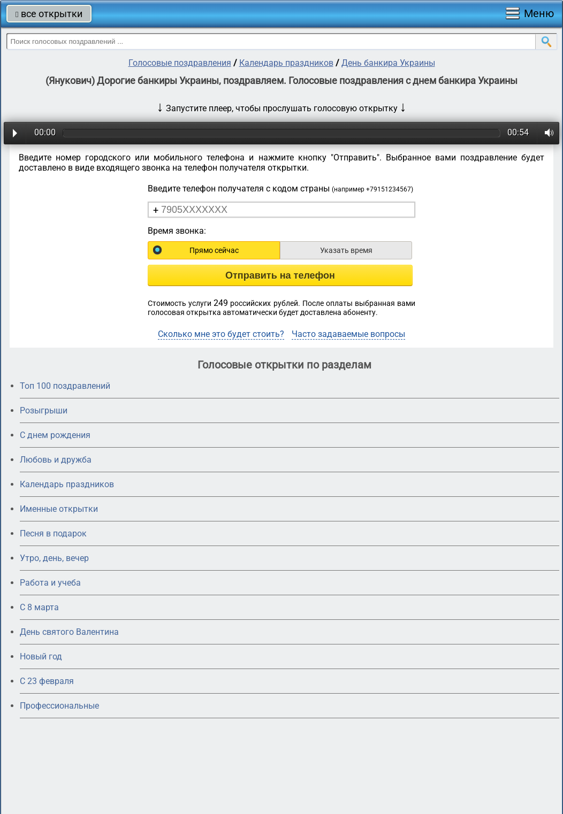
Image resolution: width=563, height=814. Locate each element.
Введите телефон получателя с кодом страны (280, 188)
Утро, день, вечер (54, 558)
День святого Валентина (69, 632)
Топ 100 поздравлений (65, 386)
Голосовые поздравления (179, 63)
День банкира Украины (388, 63)
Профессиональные (59, 706)
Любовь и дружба (56, 460)
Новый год (41, 656)
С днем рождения (55, 435)
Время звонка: (177, 231)
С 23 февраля (47, 681)
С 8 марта (39, 607)
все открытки (49, 13)
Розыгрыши (43, 410)
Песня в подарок (53, 533)
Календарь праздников (286, 63)
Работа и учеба (50, 583)
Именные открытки (59, 509)
